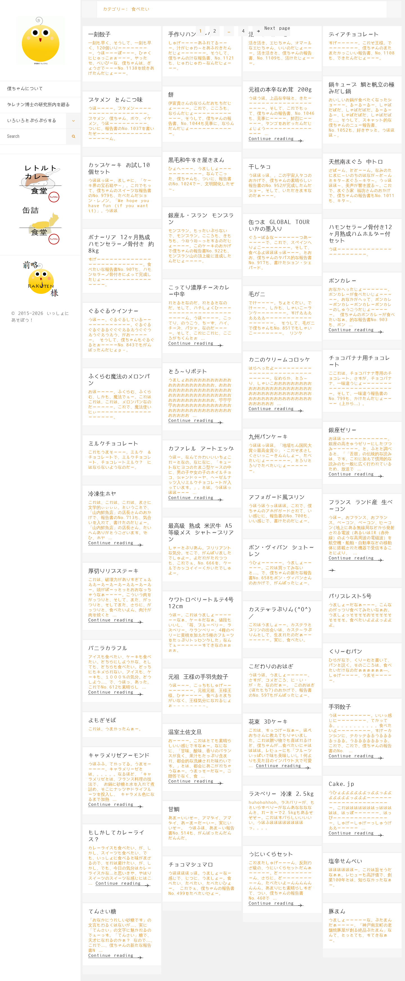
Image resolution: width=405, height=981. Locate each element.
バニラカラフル (108, 648)
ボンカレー (343, 281)
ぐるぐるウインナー (113, 311)
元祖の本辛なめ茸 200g (280, 90)
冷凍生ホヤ (102, 494)
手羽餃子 (340, 707)
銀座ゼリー (343, 430)
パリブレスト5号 (350, 596)
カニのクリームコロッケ (279, 360)
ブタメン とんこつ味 (115, 100)
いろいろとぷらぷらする (31, 120)
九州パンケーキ (268, 437)
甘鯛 (173, 809)
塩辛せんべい (345, 861)
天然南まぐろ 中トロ (356, 162)
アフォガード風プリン (277, 497)
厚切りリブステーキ (113, 571)
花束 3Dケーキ (268, 722)
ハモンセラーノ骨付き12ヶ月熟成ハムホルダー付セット (360, 234)
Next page (277, 28)
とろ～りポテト (188, 371)
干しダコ (260, 167)
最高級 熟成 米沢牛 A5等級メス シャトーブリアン (201, 532)
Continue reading (276, 139)
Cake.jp (341, 784)
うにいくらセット (271, 854)
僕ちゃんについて (25, 88)
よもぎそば (102, 720)
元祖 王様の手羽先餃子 (198, 677)
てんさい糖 (102, 911)
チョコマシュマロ (190, 865)
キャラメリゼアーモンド (119, 755)
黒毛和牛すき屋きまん (196, 160)
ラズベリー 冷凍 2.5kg (281, 794)
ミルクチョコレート (113, 444)
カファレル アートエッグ (201, 449)
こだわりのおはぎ (271, 666)
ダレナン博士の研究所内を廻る (38, 104)
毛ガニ (257, 294)
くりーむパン (345, 652)
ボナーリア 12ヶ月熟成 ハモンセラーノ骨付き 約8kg (121, 244)
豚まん (337, 911)
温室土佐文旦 (185, 732)
